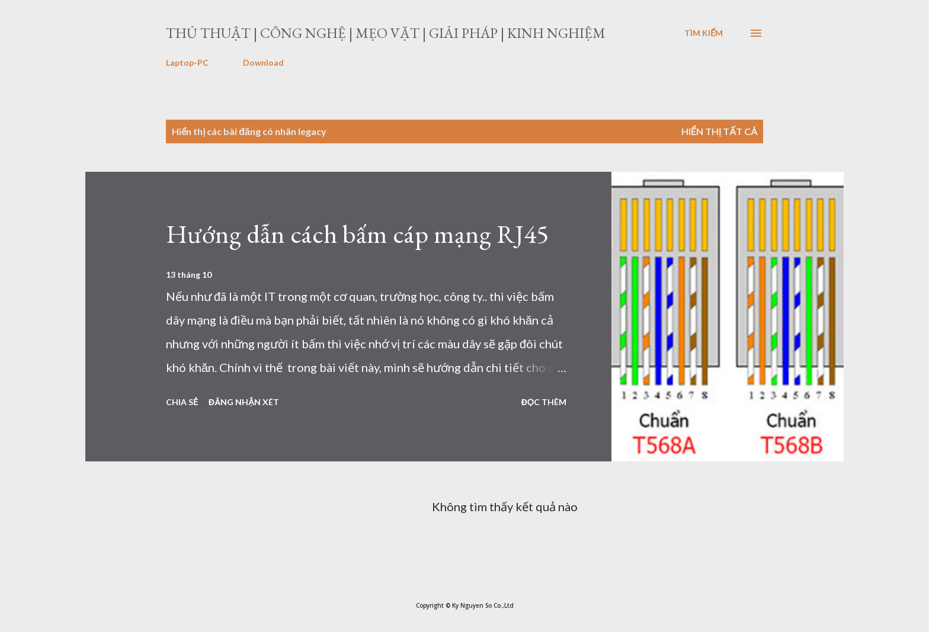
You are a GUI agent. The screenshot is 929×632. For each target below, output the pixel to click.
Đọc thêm (543, 402)
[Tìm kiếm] (703, 33)
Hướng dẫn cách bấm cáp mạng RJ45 (357, 234)
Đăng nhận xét (244, 402)
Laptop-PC (187, 62)
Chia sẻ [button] (182, 402)
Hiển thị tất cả (719, 131)
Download (263, 62)
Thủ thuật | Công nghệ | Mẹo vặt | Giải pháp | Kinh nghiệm (386, 33)
